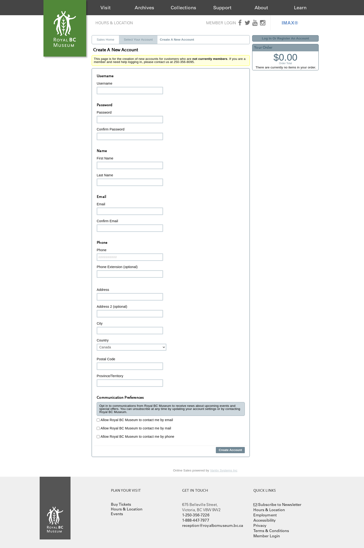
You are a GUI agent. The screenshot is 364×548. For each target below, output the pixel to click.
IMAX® (290, 22)
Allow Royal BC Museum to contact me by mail (134, 428)
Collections (183, 7)
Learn (300, 7)
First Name (130, 162)
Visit (105, 7)
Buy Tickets (121, 504)
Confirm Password (130, 133)
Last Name (130, 179)
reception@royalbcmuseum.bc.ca (212, 525)
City (130, 328)
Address (130, 294)
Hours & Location (114, 22)
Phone (130, 254)
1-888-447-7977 (195, 520)
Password (130, 117)
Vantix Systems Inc (223, 470)
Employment (265, 515)
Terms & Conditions (271, 530)
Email (130, 208)
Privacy (260, 525)
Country (131, 344)
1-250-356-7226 (195, 515)
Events (117, 513)
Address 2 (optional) (130, 311)
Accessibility (264, 520)
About (261, 7)
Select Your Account (138, 39)
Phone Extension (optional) (130, 271)
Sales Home (105, 39)
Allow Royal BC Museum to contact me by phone (135, 436)
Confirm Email (130, 225)
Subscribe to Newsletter (280, 504)
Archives (144, 7)
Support (222, 7)
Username (130, 88)
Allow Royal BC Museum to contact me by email (135, 420)
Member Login (221, 22)
